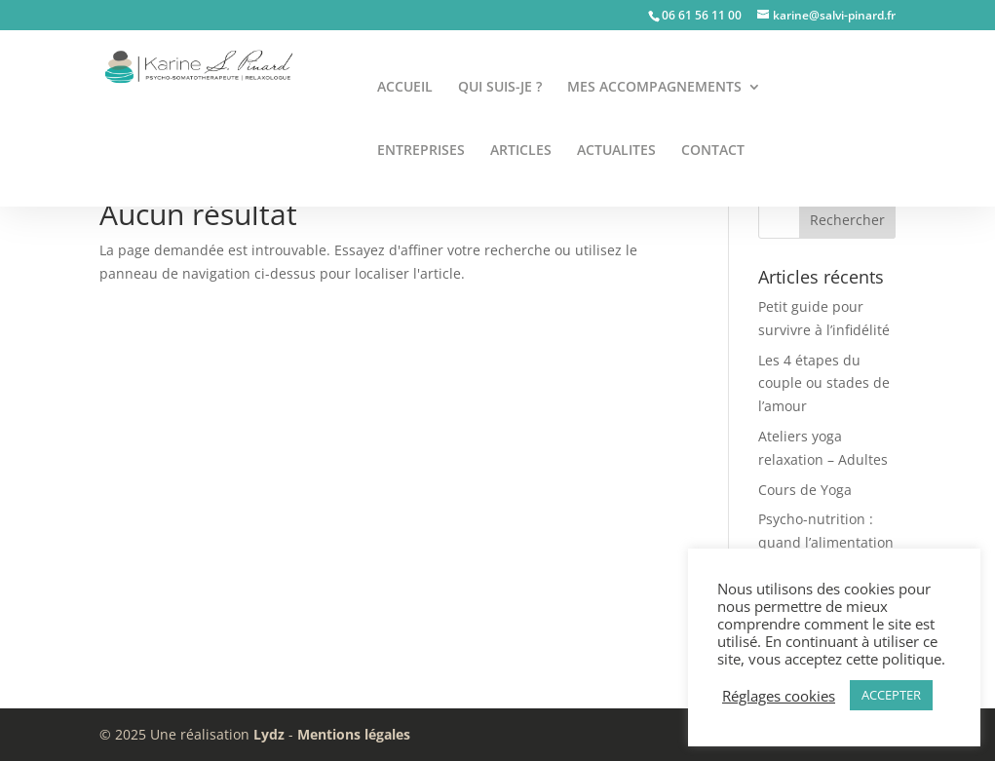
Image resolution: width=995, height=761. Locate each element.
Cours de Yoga (805, 489)
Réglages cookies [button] (778, 695)
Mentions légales (353, 734)
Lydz (269, 734)
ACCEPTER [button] (891, 695)
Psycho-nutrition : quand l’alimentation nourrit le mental (826, 542)
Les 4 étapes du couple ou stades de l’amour (824, 383)
